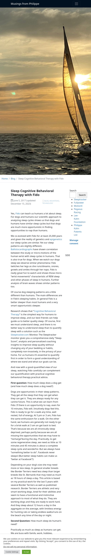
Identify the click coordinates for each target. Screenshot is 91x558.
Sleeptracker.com (20, 334)
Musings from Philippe (25, 4)
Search (73, 190)
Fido (17, 213)
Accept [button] (26, 552)
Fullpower (79, 202)
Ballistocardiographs (21, 249)
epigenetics (56, 239)
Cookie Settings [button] (12, 552)
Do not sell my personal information (20, 546)
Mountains (54, 201)
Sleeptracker (80, 199)
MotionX (78, 205)
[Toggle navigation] (76, 3)
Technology (47, 203)
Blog (46, 201)
